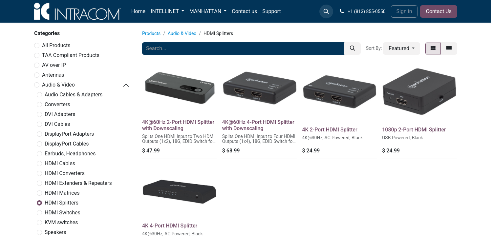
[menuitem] (138, 11)
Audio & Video (58, 85)
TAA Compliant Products (70, 55)
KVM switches (61, 222)
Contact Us (439, 11)
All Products (56, 45)
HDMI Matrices (62, 193)
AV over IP (54, 65)
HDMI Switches (62, 212)
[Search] (352, 48)
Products (151, 33)
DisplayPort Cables (67, 144)
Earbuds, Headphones (70, 153)
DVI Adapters (60, 114)
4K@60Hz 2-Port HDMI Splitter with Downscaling (178, 125)
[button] (326, 11)
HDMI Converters (65, 173)
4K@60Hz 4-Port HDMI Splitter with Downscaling (258, 125)
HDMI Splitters (61, 203)
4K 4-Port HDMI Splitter (169, 226)
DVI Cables (57, 124)
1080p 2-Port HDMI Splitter (414, 130)
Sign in (404, 11)
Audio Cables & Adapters (73, 94)
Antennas (53, 75)
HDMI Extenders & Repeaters (78, 183)
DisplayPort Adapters (69, 134)
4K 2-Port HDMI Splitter (329, 130)
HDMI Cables (60, 163)
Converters (57, 104)
